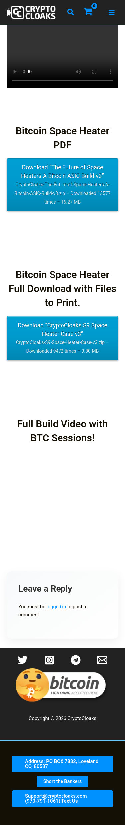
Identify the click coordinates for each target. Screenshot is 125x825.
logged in (56, 607)
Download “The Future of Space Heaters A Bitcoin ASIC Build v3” (62, 185)
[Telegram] (76, 660)
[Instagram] (49, 660)
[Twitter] (23, 660)
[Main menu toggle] (111, 12)
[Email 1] (102, 660)
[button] (71, 12)
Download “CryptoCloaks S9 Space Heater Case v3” (62, 339)
